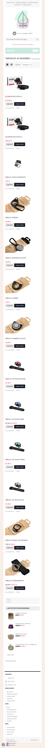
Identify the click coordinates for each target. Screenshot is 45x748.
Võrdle (18, 108)
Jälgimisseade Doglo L (13, 96)
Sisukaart (9, 734)
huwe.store (11, 745)
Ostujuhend (10, 714)
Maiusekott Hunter (21, 634)
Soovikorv (17, 4)
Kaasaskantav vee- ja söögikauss (26, 644)
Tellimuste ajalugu (21, 2)
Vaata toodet (20, 104)
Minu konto (10, 2)
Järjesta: (18, 65)
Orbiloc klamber (11, 298)
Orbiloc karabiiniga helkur (15, 258)
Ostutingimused (11, 709)
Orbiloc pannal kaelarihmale (16, 540)
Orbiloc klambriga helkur (15, 339)
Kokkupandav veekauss (23, 623)
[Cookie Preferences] (3, 744)
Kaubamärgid (11, 727)
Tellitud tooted (33, 2)
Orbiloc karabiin (11, 218)
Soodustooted (11, 729)
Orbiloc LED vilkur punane (15, 379)
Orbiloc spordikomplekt (14, 581)
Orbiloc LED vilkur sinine (14, 419)
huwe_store (12, 743)
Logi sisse (15, 44)
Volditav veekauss (21, 613)
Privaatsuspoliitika (12, 716)
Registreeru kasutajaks (26, 44)
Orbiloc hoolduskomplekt (15, 177)
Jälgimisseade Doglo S (13, 137)
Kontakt (9, 721)
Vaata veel (10, 655)
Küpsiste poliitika (12, 718)
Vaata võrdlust (27, 4)
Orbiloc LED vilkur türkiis (15, 460)
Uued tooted (10, 732)
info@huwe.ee (12, 684)
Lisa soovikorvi (9, 108)
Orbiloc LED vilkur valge (14, 500)
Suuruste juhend (10, 661)
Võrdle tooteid (35, 59)
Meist (8, 707)
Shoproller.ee (35, 740)
